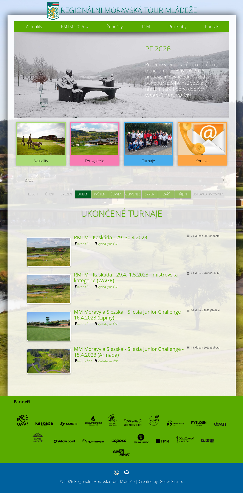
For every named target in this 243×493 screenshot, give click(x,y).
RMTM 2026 (74, 26)
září (166, 194)
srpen (149, 194)
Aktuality (34, 26)
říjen (183, 194)
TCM (145, 26)
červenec (133, 194)
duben (83, 194)
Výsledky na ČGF (108, 244)
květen (99, 194)
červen (116, 194)
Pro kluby (177, 26)
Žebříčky (114, 26)
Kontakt (212, 26)
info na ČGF (84, 244)
